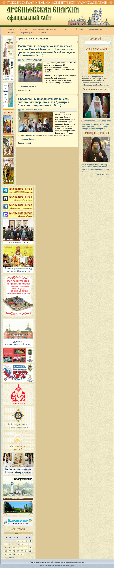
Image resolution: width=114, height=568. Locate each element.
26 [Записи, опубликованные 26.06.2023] (6, 554)
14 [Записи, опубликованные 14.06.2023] (14, 548)
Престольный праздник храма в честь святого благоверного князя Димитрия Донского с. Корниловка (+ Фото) (43, 102)
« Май (5, 557)
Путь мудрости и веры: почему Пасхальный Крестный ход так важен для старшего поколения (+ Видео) (96, 168)
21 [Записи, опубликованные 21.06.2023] (14, 551)
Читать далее (28, 86)
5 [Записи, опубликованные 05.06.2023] (5, 544)
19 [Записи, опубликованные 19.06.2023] (6, 551)
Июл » (11, 557)
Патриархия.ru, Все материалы (97, 121)
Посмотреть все (102, 174)
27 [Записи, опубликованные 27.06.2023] (10, 554)
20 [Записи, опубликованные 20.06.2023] (10, 551)
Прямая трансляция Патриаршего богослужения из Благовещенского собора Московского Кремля (96, 126)
